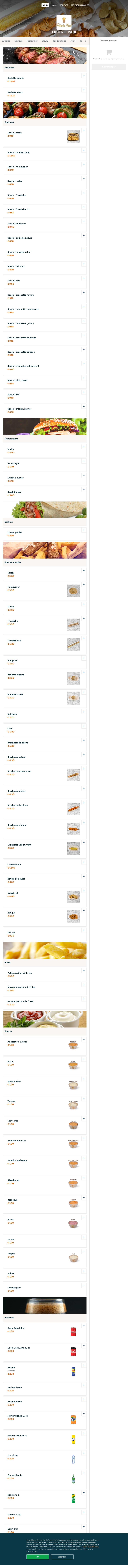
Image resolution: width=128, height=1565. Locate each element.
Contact (64, 5)
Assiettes (6, 41)
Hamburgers (32, 41)
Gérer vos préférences (90, 1547)
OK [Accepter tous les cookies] (37, 1557)
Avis (54, 5)
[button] (86, 41)
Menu (45, 5)
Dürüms (45, 41)
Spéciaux (18, 41)
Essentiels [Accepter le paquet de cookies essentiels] (62, 1557)
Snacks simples (59, 41)
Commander (109, 66)
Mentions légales (80, 5)
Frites (73, 41)
